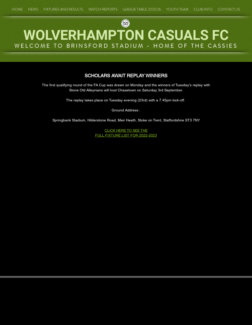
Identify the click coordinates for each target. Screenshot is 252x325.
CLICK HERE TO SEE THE (126, 130)
